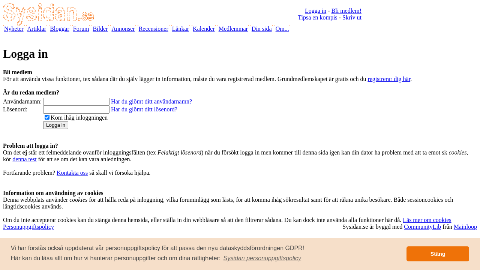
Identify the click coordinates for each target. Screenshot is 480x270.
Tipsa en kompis (317, 17)
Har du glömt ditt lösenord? (144, 109)
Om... (282, 29)
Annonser (123, 29)
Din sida (262, 29)
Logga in (315, 11)
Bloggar (59, 29)
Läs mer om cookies (427, 220)
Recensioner (153, 29)
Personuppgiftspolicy (28, 227)
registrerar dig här (389, 79)
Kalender (204, 29)
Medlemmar (233, 29)
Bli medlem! (347, 11)
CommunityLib (422, 227)
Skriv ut (352, 17)
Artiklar (36, 29)
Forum (81, 29)
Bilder (100, 29)
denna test (24, 159)
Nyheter (14, 29)
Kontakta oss (72, 173)
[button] (262, 258)
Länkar (180, 29)
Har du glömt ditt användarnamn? (151, 101)
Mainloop (465, 227)
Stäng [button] (438, 254)
